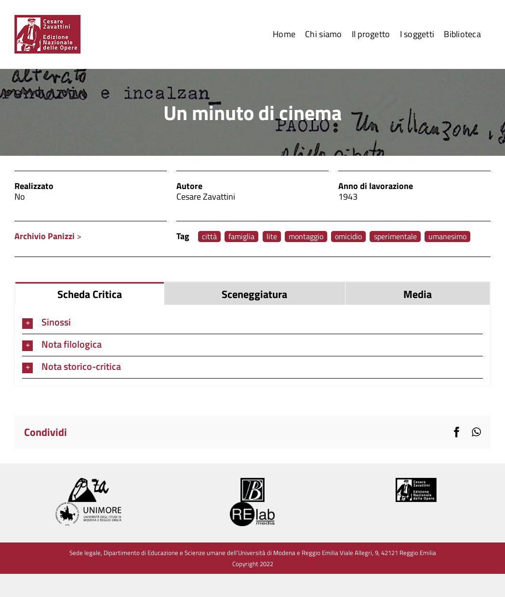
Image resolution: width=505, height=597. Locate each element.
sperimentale (395, 236)
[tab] (89, 293)
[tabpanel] (252, 345)
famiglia (241, 236)
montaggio (306, 236)
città (209, 236)
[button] (252, 323)
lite (271, 236)
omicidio (348, 236)
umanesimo (447, 236)
